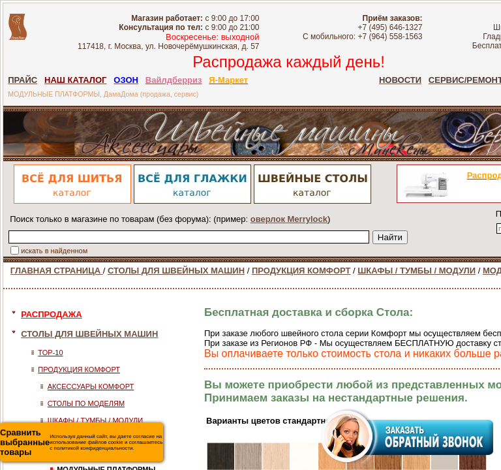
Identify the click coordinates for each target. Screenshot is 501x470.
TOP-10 (50, 352)
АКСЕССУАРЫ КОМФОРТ (91, 386)
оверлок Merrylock (288, 219)
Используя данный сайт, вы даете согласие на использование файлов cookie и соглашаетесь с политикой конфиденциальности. (81, 442)
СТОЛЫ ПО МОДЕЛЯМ (86, 403)
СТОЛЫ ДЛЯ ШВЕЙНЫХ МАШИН (176, 270)
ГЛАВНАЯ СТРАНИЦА (56, 270)
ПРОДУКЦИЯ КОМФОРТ (301, 270)
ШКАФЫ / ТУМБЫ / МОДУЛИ (416, 270)
